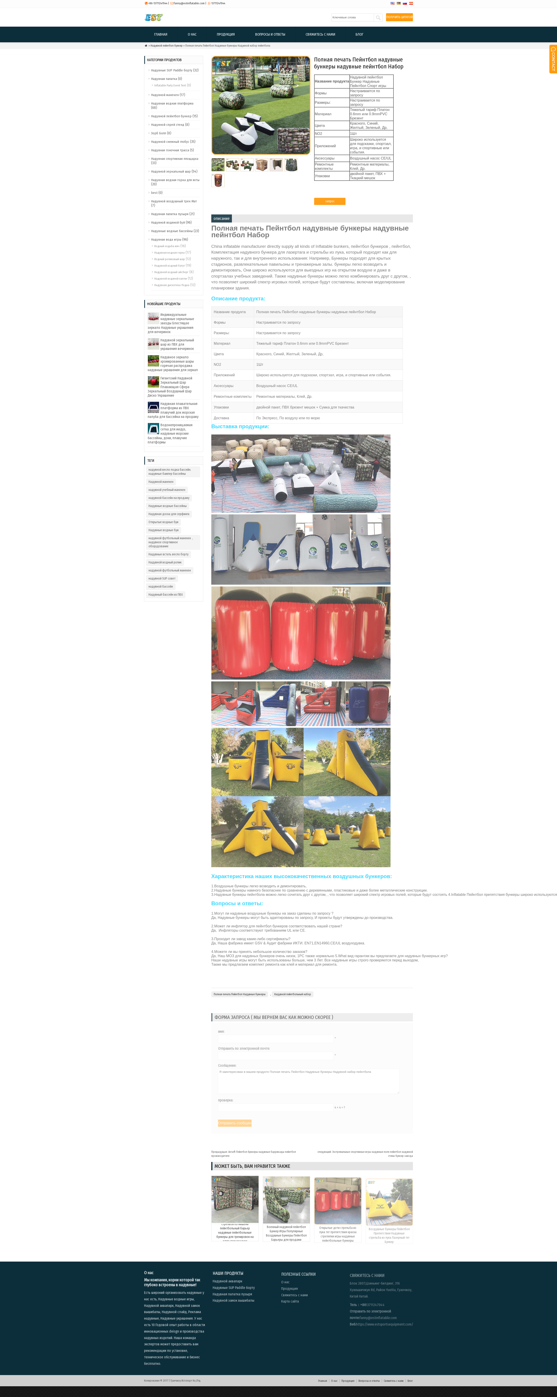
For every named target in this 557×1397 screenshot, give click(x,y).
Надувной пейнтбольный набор (292, 1005)
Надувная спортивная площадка (174, 159)
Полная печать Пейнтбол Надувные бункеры (240, 1005)
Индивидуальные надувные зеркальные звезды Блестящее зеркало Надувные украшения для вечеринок (171, 323)
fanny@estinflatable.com (189, 3)
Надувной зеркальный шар (171, 171)
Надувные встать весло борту (168, 554)
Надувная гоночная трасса (170, 150)
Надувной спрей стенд (167, 125)
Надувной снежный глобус (170, 142)
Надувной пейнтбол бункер (167, 45)
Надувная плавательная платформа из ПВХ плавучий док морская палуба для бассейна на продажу (173, 410)
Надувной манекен (165, 95)
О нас (192, 34)
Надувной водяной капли (170, 278)
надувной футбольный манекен (170, 570)
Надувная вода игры (166, 239)
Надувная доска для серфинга (169, 514)
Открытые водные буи (163, 522)
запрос (330, 204)
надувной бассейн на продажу (169, 498)
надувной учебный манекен (167, 490)
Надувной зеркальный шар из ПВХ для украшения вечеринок (177, 344)
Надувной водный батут (169, 265)
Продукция (226, 34)
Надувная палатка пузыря (169, 214)
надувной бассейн (161, 586)
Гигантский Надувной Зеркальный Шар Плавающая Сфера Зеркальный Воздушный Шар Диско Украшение (170, 387)
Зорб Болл (158, 133)
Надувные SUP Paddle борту (171, 70)
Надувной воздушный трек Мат (174, 201)
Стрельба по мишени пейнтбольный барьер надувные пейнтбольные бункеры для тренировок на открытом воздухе (235, 1248)
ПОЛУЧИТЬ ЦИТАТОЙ (399, 17)
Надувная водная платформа (172, 103)
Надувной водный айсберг (171, 272)
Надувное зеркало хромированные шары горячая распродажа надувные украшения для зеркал (173, 363)
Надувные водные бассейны (172, 231)
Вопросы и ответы (270, 34)
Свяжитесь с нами (320, 34)
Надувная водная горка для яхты (175, 180)
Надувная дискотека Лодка (171, 285)
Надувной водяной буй (168, 222)
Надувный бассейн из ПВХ (166, 595)
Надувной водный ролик (165, 562)
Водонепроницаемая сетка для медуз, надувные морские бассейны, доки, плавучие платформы (170, 433)
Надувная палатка (164, 79)
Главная (160, 34)
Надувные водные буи (164, 530)
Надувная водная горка (169, 252)
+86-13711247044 (157, 3)
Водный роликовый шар (169, 259)
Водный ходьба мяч (166, 246)
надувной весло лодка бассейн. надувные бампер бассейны (170, 472)
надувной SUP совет (162, 578)
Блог (359, 34)
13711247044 (218, 3)
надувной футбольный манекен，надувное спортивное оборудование (171, 542)
